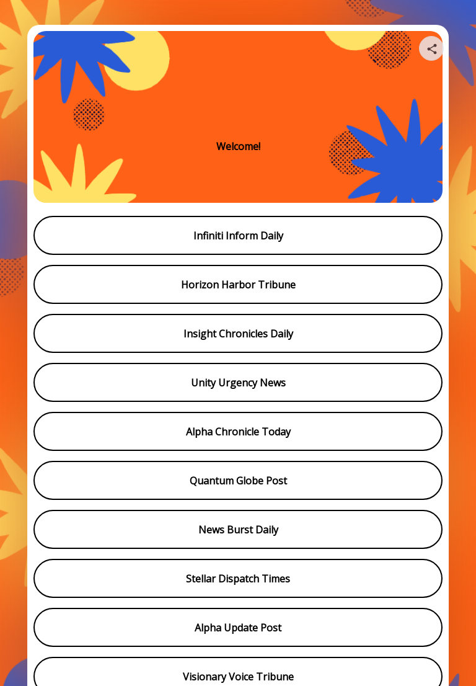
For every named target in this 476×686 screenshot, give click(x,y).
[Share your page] (431, 48)
